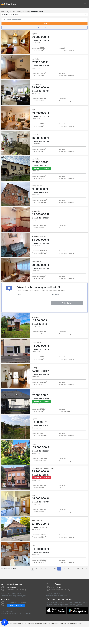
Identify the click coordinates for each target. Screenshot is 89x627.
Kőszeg (34, 368)
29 (36, 569)
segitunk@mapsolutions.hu (16, 602)
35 (64, 569)
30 (41, 569)
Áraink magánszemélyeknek (11, 593)
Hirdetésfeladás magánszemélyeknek (14, 596)
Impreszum (18, 623)
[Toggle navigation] (85, 4)
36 (68, 569)
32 (50, 569)
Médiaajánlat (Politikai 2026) (58, 623)
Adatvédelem (38, 623)
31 (45, 569)
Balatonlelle (36, 211)
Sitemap (80, 623)
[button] (4, 622)
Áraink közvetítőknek (53, 593)
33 (55, 569)
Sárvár (34, 546)
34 (59, 569)
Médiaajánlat (46, 623)
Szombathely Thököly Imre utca (43, 468)
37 (73, 569)
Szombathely (36, 59)
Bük (33, 392)
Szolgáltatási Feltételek (28, 623)
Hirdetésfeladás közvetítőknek (56, 596)
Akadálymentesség (72, 623)
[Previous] (32, 569)
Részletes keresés (44, 28)
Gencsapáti (35, 317)
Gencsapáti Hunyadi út (39, 236)
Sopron (34, 34)
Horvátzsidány (37, 520)
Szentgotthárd (37, 186)
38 (78, 569)
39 (82, 569)
